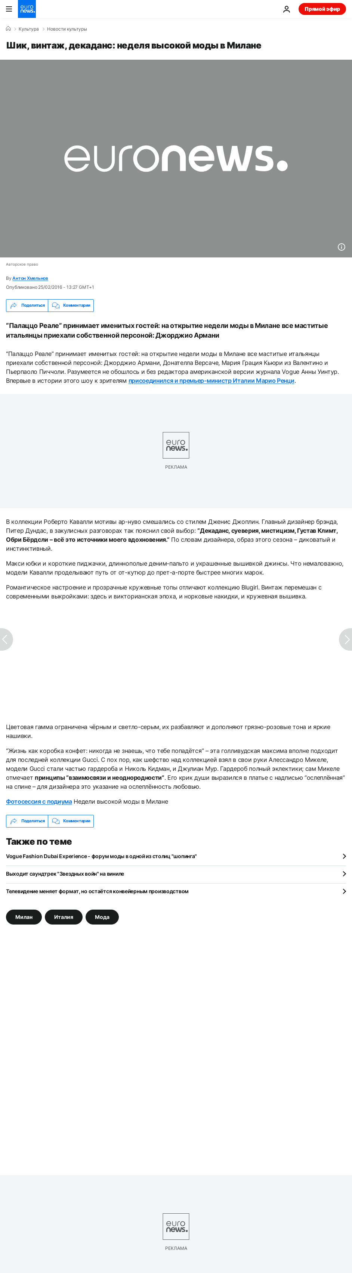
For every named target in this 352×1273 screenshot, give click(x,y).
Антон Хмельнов (30, 278)
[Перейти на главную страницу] (27, 9)
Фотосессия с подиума (39, 801)
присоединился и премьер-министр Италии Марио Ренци (211, 380)
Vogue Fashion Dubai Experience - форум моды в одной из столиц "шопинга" (101, 856)
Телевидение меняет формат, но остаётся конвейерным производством (97, 891)
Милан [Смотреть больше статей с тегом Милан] (24, 916)
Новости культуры (67, 29)
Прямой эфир (322, 9)
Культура (29, 29)
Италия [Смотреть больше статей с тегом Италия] (63, 916)
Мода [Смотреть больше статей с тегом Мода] (102, 916)
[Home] (8, 28)
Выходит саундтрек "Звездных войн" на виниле (65, 873)
